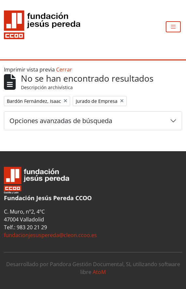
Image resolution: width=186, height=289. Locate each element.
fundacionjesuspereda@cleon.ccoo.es (50, 235)
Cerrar (64, 69)
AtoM (99, 272)
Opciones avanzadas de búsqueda (60, 120)
